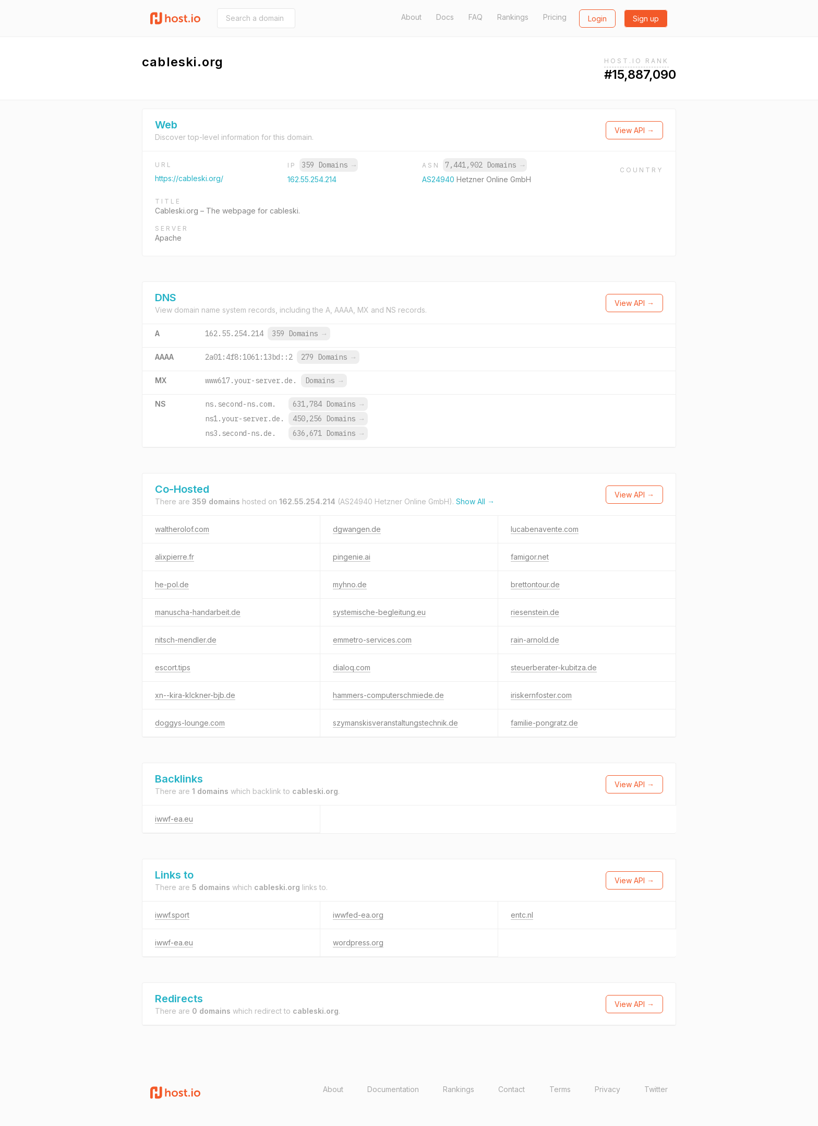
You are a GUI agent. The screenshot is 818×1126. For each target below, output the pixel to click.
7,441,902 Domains (484, 165)
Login (597, 18)
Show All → (475, 501)
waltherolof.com (182, 529)
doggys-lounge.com (190, 722)
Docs (445, 17)
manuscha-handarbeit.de (197, 612)
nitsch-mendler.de (185, 639)
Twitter (656, 1089)
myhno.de (350, 584)
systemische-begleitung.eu (379, 612)
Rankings (512, 17)
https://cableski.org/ (189, 178)
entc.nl (522, 914)
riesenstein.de (535, 612)
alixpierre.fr (174, 556)
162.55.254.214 (311, 179)
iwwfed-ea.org (358, 914)
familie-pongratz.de (544, 722)
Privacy (607, 1089)
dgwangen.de (357, 529)
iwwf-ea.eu (174, 818)
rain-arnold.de (535, 639)
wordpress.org (358, 942)
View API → (634, 130)
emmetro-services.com (372, 639)
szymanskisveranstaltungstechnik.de (395, 722)
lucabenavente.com (545, 529)
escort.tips (172, 667)
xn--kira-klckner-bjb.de (195, 695)
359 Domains (329, 165)
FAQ (475, 17)
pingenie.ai (351, 556)
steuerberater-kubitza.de (554, 667)
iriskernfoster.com (541, 695)
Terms (560, 1089)
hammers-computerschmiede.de (388, 695)
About (411, 17)
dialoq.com (351, 667)
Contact (511, 1089)
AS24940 (439, 179)
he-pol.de (172, 584)
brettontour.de (535, 584)
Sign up (646, 18)
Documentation (393, 1089)
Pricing (555, 17)
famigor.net (530, 556)
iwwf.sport (172, 914)
